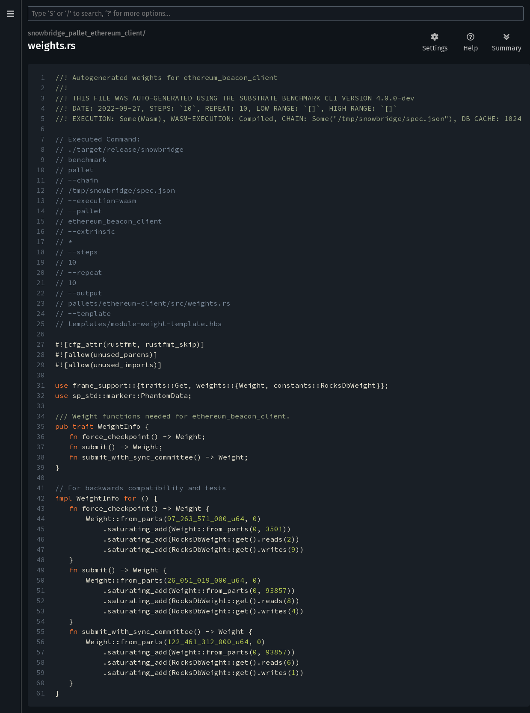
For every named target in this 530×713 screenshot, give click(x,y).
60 (40, 682)
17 (40, 241)
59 (40, 672)
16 (40, 231)
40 (40, 477)
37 (40, 446)
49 (40, 570)
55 (40, 631)
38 (40, 457)
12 (40, 190)
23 (40, 303)
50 (40, 580)
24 (40, 313)
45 (40, 528)
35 (40, 426)
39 (40, 467)
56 (40, 641)
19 (40, 262)
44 (40, 518)
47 (40, 549)
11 (40, 180)
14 (40, 210)
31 (40, 385)
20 (40, 272)
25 (40, 323)
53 (40, 611)
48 (40, 559)
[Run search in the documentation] (276, 13)
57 (40, 652)
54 (40, 621)
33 (40, 405)
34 (40, 416)
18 (40, 251)
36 (40, 436)
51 (40, 590)
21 (40, 282)
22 (40, 293)
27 (40, 344)
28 (40, 354)
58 (40, 662)
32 (40, 395)
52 (40, 600)
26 (40, 334)
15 (40, 221)
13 (40, 200)
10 (40, 169)
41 (40, 487)
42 (40, 498)
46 (40, 539)
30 (40, 375)
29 (40, 364)
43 (40, 508)
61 (40, 693)
